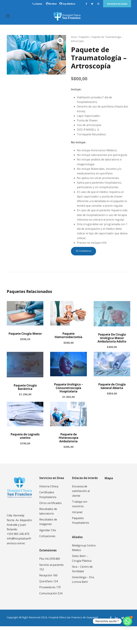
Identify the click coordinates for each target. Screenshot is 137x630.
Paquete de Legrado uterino (25, 439)
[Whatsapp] (127, 621)
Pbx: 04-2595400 (49, 562)
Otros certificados (50, 507)
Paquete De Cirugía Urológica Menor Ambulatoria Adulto (112, 341)
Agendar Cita (47, 534)
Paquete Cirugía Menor (25, 337)
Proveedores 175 (50, 591)
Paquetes (84, 40)
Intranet (77, 516)
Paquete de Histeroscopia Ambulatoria (68, 441)
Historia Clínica (48, 490)
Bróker (53, 3)
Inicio (74, 40)
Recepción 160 (48, 579)
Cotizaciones (47, 540)
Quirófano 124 (48, 585)
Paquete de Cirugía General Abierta (112, 389)
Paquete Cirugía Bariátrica (25, 390)
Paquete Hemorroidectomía (68, 339)
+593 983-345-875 (18, 537)
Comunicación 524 (50, 597)
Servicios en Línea (117, 3)
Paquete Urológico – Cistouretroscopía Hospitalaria (68, 391)
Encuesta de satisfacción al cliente (81, 494)
